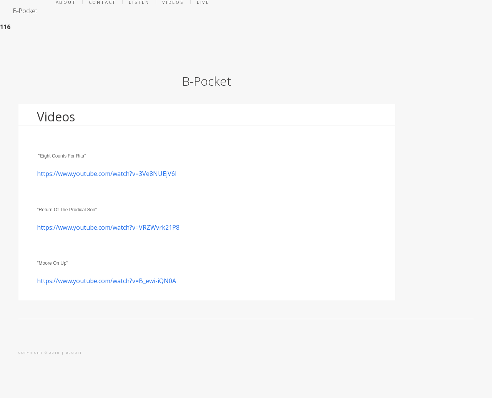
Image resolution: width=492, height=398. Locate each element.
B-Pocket (25, 11)
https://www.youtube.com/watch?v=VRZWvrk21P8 (108, 227)
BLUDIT (74, 352)
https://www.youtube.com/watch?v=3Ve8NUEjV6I (107, 173)
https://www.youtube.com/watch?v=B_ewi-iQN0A (106, 281)
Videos (56, 116)
